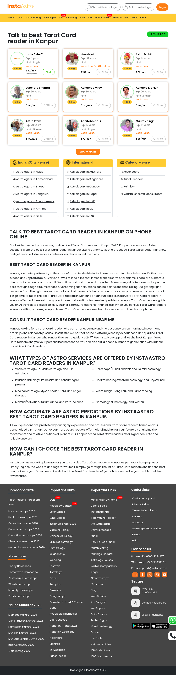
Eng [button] (142, 17)
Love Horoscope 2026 (21, 511)
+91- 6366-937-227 (152, 556)
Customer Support (143, 498)
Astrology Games (61, 505)
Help (135, 540)
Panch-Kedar (58, 656)
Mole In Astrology (101, 626)
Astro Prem (33, 121)
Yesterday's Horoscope (22, 578)
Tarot (135, 17)
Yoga (94, 572)
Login (162, 7)
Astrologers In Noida (28, 172)
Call (48, 72)
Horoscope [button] (49, 17)
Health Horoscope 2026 (22, 517)
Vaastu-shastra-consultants (141, 194)
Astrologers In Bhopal (29, 187)
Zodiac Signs (99, 620)
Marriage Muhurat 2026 (22, 614)
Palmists (128, 187)
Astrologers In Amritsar (30, 209)
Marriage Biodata (102, 554)
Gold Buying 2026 (19, 651)
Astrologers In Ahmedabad (33, 179)
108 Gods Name (101, 650)
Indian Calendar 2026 (63, 524)
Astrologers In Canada (83, 187)
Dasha (95, 632)
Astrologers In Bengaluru (31, 194)
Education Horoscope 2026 (25, 535)
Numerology (57, 548)
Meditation (97, 584)
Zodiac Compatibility (104, 566)
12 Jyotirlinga (57, 650)
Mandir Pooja (102, 16)
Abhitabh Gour (91, 121)
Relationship (57, 554)
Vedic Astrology (59, 530)
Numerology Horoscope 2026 (26, 547)
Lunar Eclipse (57, 518)
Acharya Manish (147, 88)
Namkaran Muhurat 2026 (23, 627)
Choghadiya (57, 596)
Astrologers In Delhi (27, 216)
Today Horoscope (19, 566)
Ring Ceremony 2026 (21, 645)
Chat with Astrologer (102, 7)
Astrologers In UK (80, 209)
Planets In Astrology (62, 632)
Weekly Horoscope (19, 584)
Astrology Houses (102, 560)
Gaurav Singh (145, 121)
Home (11, 17)
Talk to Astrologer (138, 7)
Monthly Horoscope (20, 590)
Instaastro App (100, 512)
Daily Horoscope (101, 530)
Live (61, 16)
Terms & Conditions (144, 510)
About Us (138, 522)
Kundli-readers (132, 179)
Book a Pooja (99, 505)
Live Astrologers (101, 524)
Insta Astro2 (34, 54)
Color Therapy (100, 578)
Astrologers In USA (81, 216)
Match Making (99, 548)
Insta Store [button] (85, 17)
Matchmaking (33, 17)
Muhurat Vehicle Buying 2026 (26, 639)
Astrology (56, 572)
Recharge (158, 34)
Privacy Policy (140, 504)
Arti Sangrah (98, 602)
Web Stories (98, 596)
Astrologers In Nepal (82, 194)
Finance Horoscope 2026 (23, 529)
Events (136, 534)
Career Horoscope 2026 (23, 523)
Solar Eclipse (57, 512)
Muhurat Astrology (61, 542)
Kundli (19, 17)
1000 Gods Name (101, 656)
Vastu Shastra (58, 619)
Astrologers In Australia (84, 172)
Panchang (71, 17)
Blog (126, 17)
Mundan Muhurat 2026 (22, 633)
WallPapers (98, 608)
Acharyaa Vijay (91, 88)
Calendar (117, 17)
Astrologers (130, 172)
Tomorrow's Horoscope (23, 572)
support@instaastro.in (153, 568)
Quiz (52, 499)
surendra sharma (38, 88)
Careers (137, 516)
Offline (103, 72)
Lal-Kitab (96, 638)
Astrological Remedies (64, 613)
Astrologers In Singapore (85, 179)
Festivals (55, 566)
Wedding (55, 560)
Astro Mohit (144, 54)
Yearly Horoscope (19, 596)
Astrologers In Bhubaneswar (33, 201)
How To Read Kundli (103, 542)
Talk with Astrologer (103, 518)
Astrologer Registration (146, 528)
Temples (55, 584)
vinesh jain (88, 54)
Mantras (55, 644)
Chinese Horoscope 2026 (23, 541)
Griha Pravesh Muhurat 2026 (25, 620)
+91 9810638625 (148, 562)
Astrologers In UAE (81, 201)
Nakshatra (56, 638)
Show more (88, 151)
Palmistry (55, 590)
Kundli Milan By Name (104, 499)
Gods (53, 578)
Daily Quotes (99, 614)
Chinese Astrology (61, 536)
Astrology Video (101, 644)
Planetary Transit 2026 (63, 625)
